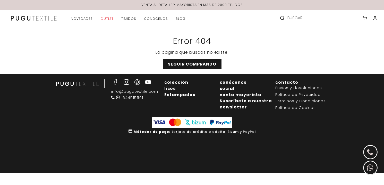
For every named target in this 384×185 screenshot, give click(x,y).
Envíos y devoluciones (298, 88)
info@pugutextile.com (134, 91)
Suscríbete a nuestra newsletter (246, 104)
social (227, 88)
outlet (107, 18)
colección (176, 82)
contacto (286, 82)
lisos (170, 88)
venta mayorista (240, 95)
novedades (82, 18)
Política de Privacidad (298, 94)
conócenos (233, 82)
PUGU (34, 18)
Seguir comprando (192, 64)
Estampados (179, 95)
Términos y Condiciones (300, 101)
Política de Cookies (295, 107)
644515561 (127, 97)
